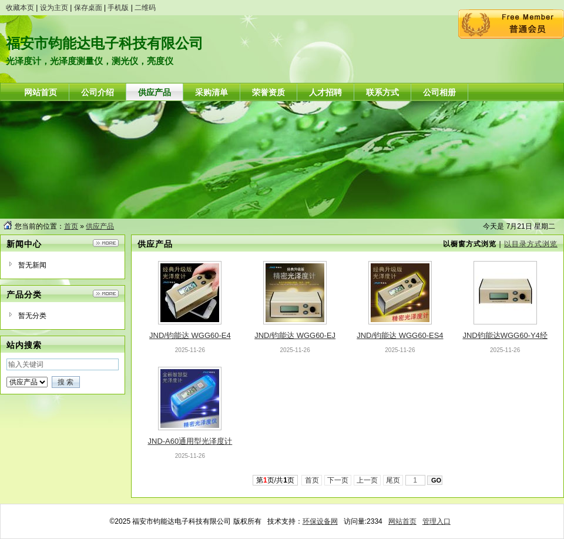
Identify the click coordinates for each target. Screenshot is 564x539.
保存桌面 (88, 8)
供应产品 (100, 226)
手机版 (118, 8)
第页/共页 (275, 480)
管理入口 (436, 521)
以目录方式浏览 (531, 244)
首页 (71, 226)
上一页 (367, 480)
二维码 (145, 8)
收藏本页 (20, 8)
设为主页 (54, 8)
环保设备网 (320, 521)
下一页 (338, 480)
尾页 (393, 480)
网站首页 (402, 521)
